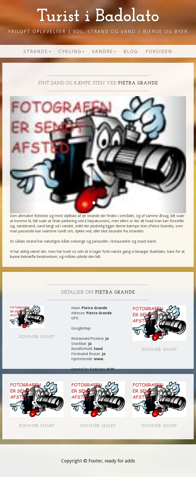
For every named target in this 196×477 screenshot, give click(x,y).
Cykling (71, 51)
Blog (131, 51)
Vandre (104, 51)
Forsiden (159, 51)
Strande (37, 51)
